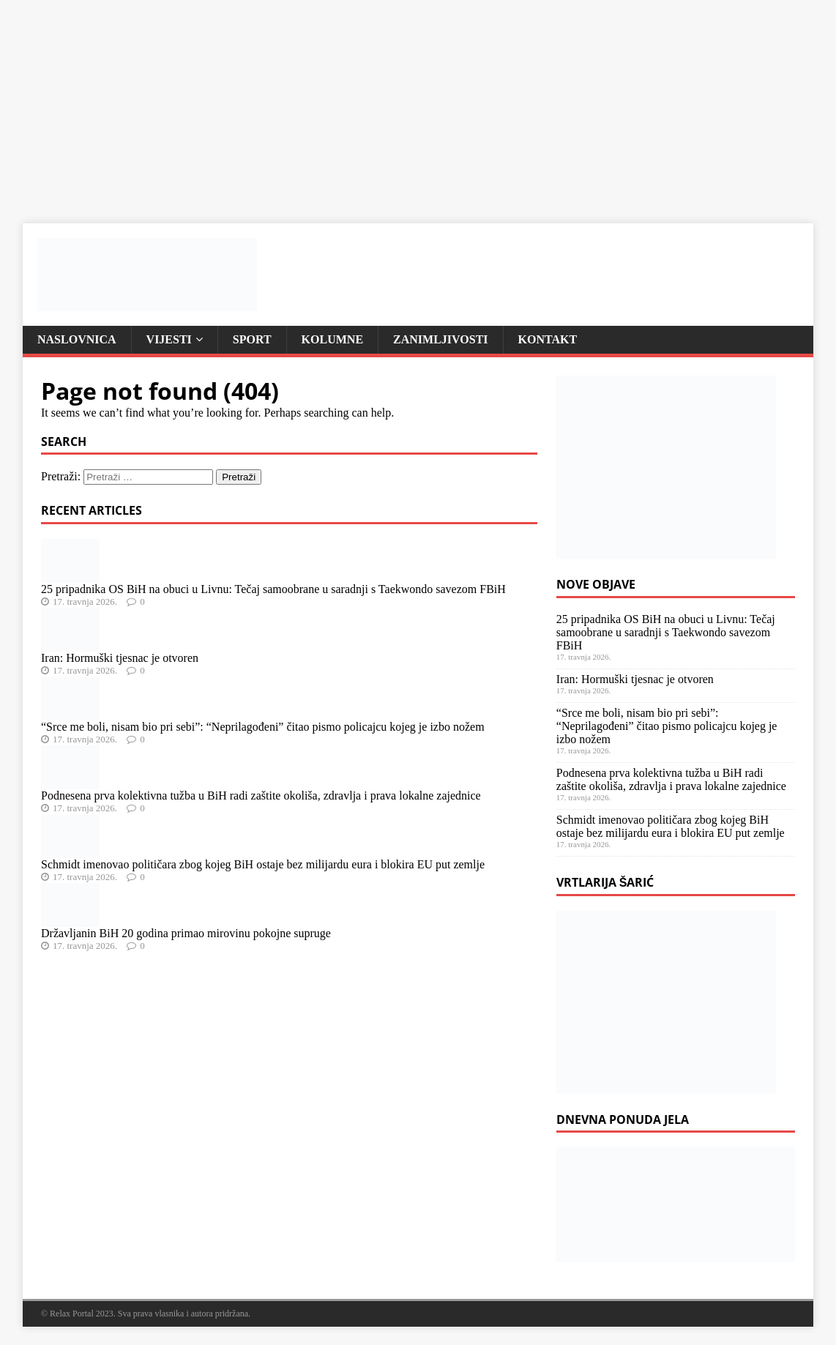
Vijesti (169, 339)
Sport (252, 339)
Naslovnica (76, 339)
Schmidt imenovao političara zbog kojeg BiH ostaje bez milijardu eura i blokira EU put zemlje (263, 864)
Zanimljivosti (440, 339)
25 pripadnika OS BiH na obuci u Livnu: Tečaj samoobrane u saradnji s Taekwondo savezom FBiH (273, 589)
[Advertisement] (418, 102)
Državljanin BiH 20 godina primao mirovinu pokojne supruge (186, 933)
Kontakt (548, 339)
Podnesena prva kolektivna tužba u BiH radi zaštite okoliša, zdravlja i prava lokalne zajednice (261, 795)
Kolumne (332, 339)
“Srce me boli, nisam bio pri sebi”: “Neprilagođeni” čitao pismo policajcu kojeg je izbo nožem (263, 726)
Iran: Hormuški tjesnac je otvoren (119, 658)
